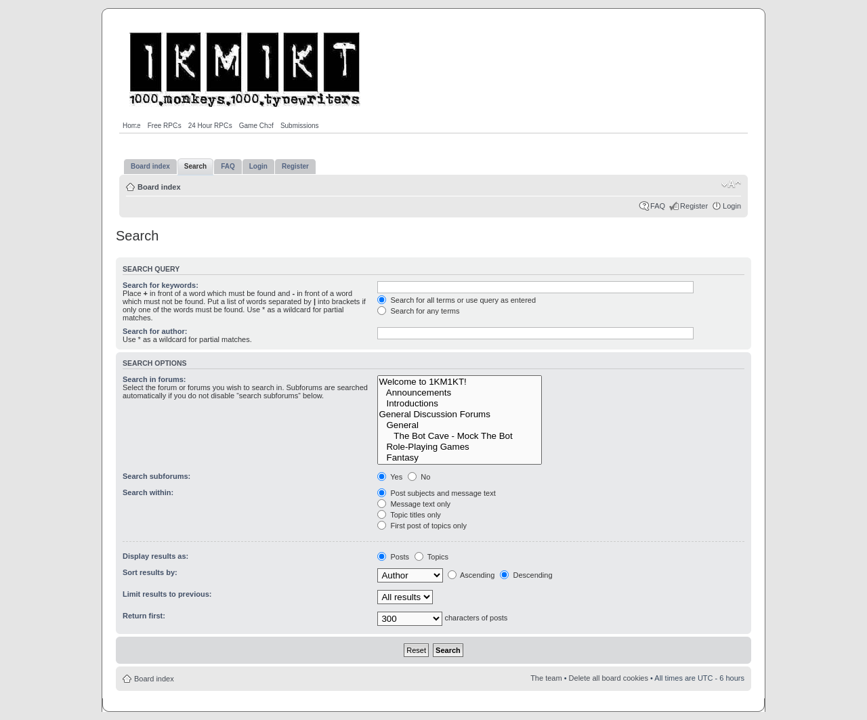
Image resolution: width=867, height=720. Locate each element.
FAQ (657, 206)
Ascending (471, 575)
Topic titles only (408, 515)
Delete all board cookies (608, 678)
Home (132, 125)
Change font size (731, 184)
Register (694, 206)
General (460, 425)
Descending (526, 575)
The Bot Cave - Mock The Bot (460, 436)
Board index (159, 187)
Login (732, 206)
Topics (431, 557)
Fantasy (460, 457)
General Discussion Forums (460, 414)
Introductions (460, 403)
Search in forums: (154, 379)
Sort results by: (150, 572)
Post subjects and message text (436, 493)
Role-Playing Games (460, 447)
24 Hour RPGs (210, 125)
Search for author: (155, 331)
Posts (393, 557)
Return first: (144, 616)
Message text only (413, 504)
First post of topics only (422, 526)
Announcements (460, 392)
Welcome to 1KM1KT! (460, 382)
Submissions (299, 125)
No (419, 477)
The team (546, 678)
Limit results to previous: (167, 594)
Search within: (148, 492)
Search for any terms (418, 311)
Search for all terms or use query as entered (456, 300)
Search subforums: (156, 476)
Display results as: (155, 556)
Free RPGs (165, 125)
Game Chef (256, 125)
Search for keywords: (160, 285)
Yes (389, 477)
